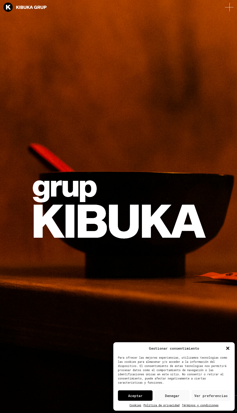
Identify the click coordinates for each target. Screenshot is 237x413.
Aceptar (135, 395)
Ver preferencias (211, 395)
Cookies (135, 405)
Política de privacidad (162, 405)
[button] (227, 348)
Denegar (172, 395)
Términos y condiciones (200, 405)
